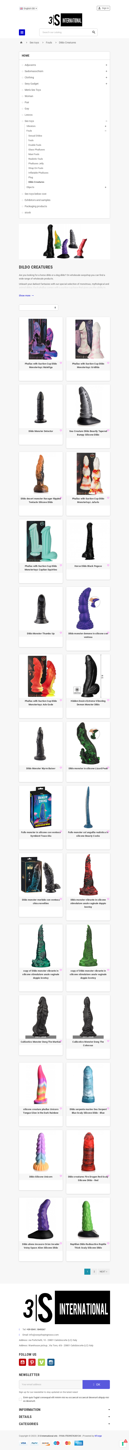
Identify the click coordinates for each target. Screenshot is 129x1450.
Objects (30, 187)
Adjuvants (30, 65)
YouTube (22, 1362)
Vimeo (41, 1362)
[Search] (68, 32)
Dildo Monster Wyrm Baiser (40, 768)
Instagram (50, 1362)
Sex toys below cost (35, 193)
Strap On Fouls (35, 168)
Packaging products (36, 206)
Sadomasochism (34, 71)
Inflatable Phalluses (38, 172)
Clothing (29, 77)
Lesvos (29, 114)
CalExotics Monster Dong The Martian (41, 1041)
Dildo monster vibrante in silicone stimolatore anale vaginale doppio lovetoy (88, 903)
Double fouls (34, 145)
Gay (27, 108)
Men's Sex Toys (33, 89)
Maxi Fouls (33, 154)
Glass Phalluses (36, 149)
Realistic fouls (35, 159)
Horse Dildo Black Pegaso (88, 566)
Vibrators (31, 126)
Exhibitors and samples (37, 200)
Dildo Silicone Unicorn (41, 1176)
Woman (29, 96)
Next (104, 1271)
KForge (98, 1436)
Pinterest (32, 1362)
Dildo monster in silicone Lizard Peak (88, 768)
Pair (27, 102)
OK (96, 1384)
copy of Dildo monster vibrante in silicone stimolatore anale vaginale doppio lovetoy (40, 974)
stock (28, 212)
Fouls (29, 130)
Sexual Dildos (35, 135)
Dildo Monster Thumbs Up (40, 633)
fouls (31, 140)
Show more (26, 295)
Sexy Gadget (32, 83)
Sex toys (29, 121)
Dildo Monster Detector (41, 431)
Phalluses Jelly (36, 163)
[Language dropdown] (28, 8)
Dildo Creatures (36, 182)
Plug (30, 177)
